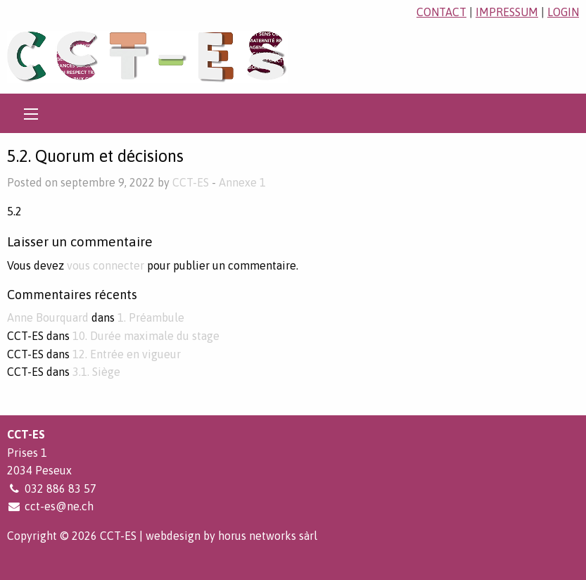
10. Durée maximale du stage (145, 335)
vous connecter (105, 265)
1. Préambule (150, 317)
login (563, 12)
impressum (507, 12)
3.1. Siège (96, 371)
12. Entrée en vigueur (126, 354)
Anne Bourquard (48, 317)
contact (441, 12)
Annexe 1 (242, 182)
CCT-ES (190, 182)
